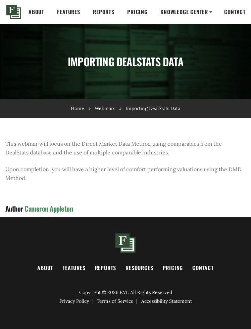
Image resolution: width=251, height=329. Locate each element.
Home (13, 11)
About (36, 12)
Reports (103, 12)
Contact (235, 12)
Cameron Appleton (48, 208)
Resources (139, 268)
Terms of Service (115, 301)
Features (68, 12)
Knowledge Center (184, 12)
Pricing (137, 12)
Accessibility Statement (166, 301)
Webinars (105, 108)
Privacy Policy (74, 301)
